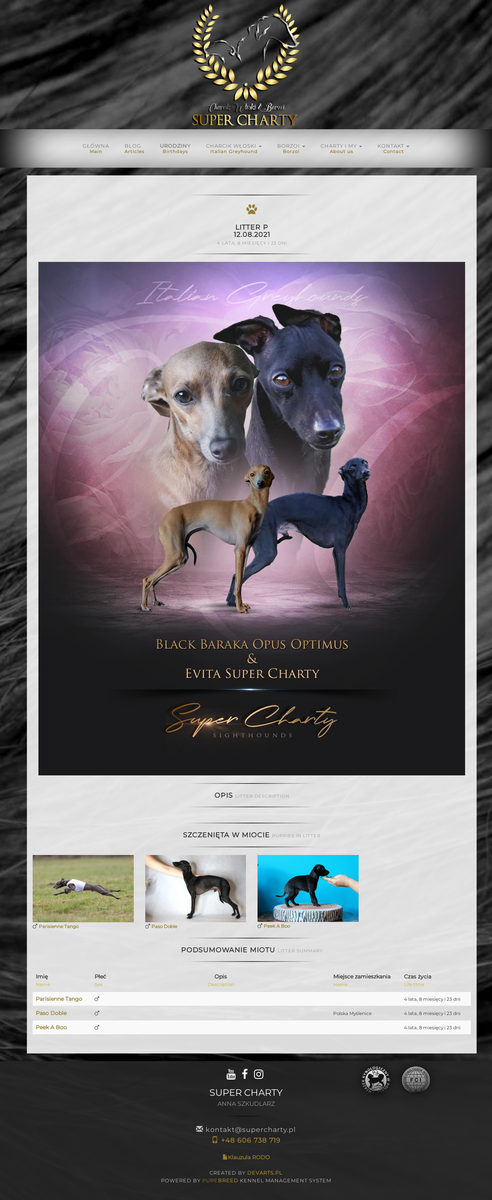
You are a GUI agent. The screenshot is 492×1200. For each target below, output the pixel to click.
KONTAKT (393, 148)
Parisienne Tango (58, 926)
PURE (220, 1180)
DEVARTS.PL (265, 1173)
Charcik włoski (234, 148)
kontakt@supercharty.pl (246, 1129)
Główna (96, 148)
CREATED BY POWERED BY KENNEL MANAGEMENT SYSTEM (246, 1177)
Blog (135, 148)
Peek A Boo (277, 926)
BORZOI (291, 148)
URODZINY (175, 148)
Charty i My (341, 148)
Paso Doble (164, 926)
